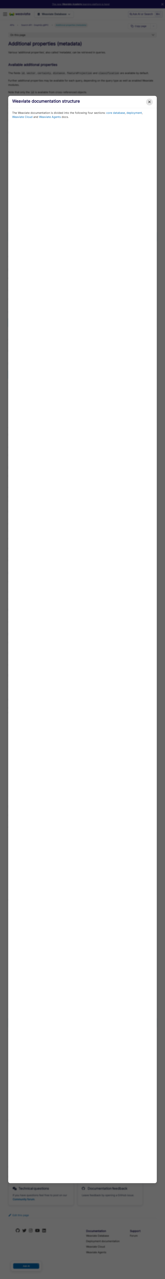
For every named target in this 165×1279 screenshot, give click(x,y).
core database (115, 112)
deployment (134, 112)
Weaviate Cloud (22, 117)
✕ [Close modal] (149, 102)
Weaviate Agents (50, 117)
